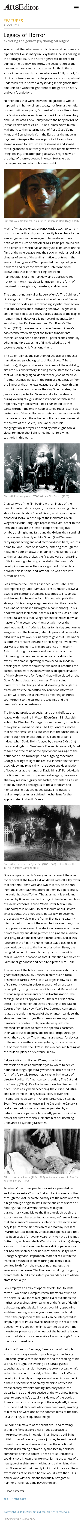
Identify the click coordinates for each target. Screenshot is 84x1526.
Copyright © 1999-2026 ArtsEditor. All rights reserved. (37, 1512)
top (6, 1498)
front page (19, 1498)
